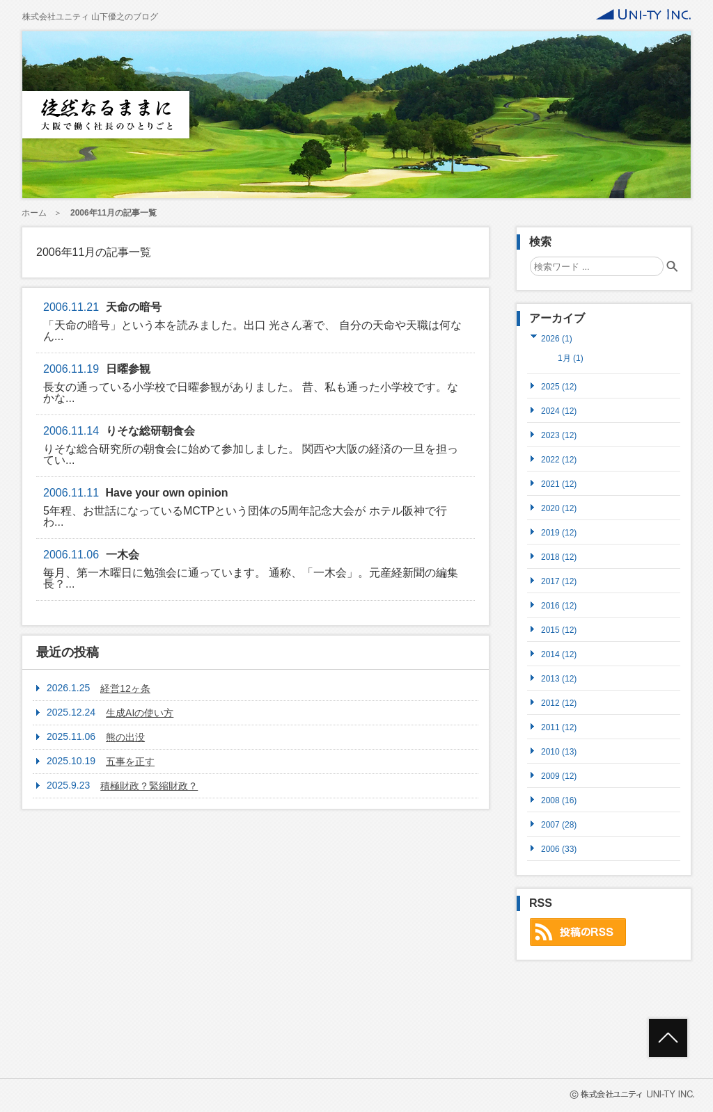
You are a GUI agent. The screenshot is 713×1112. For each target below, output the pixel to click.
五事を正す (130, 761)
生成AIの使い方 (139, 712)
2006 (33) (559, 848)
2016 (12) (559, 605)
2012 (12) (559, 702)
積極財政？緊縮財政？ (149, 785)
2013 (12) (559, 678)
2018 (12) (559, 556)
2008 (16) (559, 800)
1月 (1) (570, 358)
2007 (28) (559, 824)
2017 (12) (559, 581)
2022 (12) (559, 459)
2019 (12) (559, 532)
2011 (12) (559, 727)
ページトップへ (668, 1038)
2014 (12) (559, 654)
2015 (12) (559, 629)
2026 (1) (556, 338)
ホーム (34, 213)
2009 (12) (559, 775)
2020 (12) (559, 508)
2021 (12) (559, 483)
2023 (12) (559, 435)
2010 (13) (559, 751)
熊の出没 (125, 737)
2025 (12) (559, 386)
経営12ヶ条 (125, 688)
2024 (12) (559, 410)
